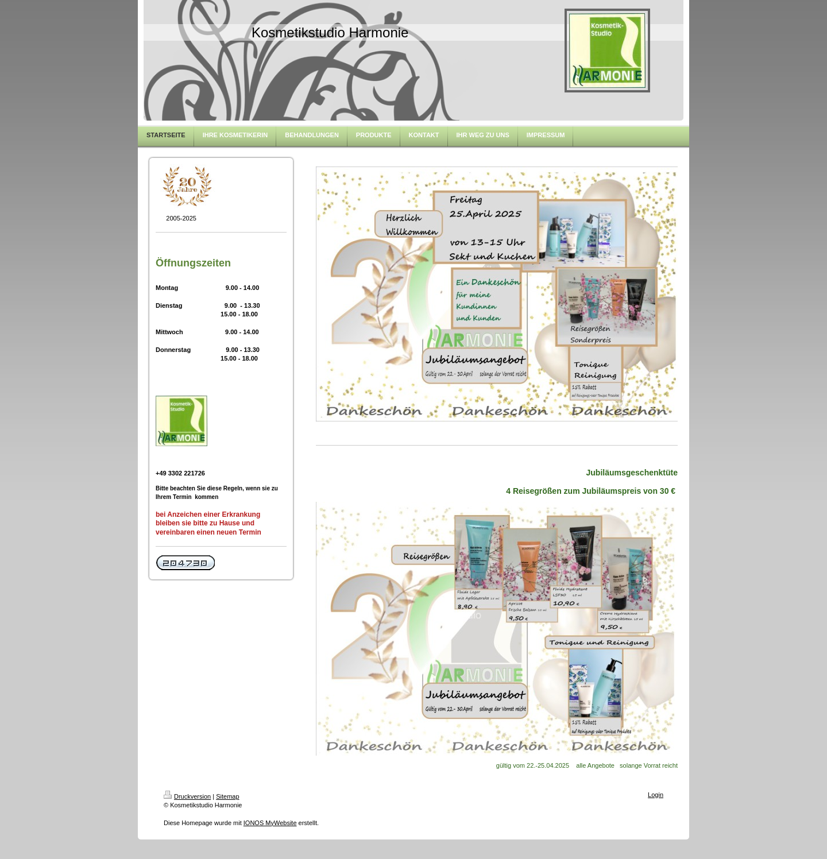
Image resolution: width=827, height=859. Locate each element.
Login (655, 794)
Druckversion (187, 796)
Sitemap (227, 796)
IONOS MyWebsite (270, 822)
